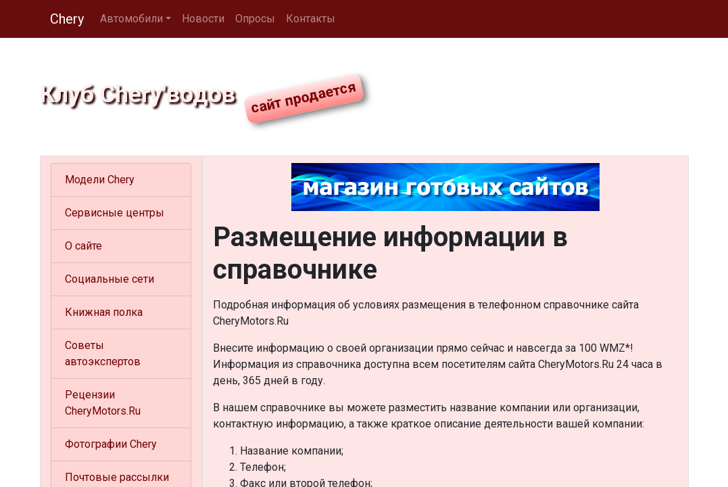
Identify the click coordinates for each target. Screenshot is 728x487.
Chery (67, 19)
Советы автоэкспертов (103, 353)
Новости (203, 18)
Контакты (310, 18)
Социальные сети (109, 279)
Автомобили (131, 18)
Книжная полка (104, 312)
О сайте (83, 245)
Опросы (255, 18)
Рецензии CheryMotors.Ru (103, 402)
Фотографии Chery (111, 444)
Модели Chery (100, 179)
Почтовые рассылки (117, 477)
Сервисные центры (114, 212)
